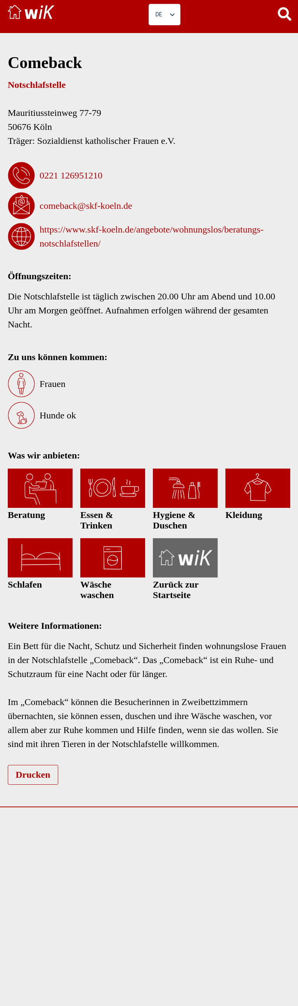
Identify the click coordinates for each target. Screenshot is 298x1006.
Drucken (33, 775)
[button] (284, 13)
